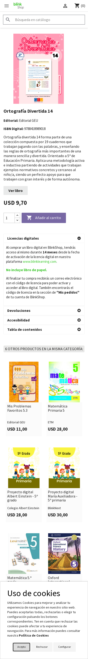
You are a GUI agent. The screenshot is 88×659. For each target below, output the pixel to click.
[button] (44, 238)
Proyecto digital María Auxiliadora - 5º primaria (62, 433)
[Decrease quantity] (17, 220)
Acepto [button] (21, 646)
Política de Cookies (34, 635)
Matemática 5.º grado (19, 517)
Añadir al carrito (44, 218)
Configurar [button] (64, 646)
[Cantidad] (9, 218)
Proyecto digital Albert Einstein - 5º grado (22, 433)
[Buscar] (44, 20)
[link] (24, 336)
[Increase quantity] (17, 215)
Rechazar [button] (42, 646)
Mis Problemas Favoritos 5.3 (19, 345)
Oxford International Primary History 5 (62, 519)
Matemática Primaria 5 (57, 345)
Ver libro (15, 190)
